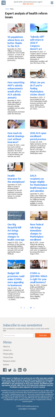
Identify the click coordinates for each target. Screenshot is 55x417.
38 (31, 307)
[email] (18, 335)
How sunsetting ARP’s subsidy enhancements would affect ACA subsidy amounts (16, 90)
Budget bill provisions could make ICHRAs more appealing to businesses (16, 279)
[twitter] (10, 370)
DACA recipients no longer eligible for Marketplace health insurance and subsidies (38, 183)
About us (6, 346)
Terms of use (8, 357)
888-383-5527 (28, 4)
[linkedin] (20, 370)
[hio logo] (4, 3)
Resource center (9, 361)
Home (7, 9)
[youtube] (15, 370)
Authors (6, 364)
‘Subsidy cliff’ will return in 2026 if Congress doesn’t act (37, 42)
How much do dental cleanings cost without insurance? (16, 137)
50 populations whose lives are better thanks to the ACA (16, 41)
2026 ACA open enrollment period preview (38, 136)
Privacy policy (8, 354)
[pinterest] (25, 370)
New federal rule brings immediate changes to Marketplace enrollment (36, 232)
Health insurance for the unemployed (16, 178)
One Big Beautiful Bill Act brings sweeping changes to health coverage (16, 232)
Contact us (7, 350)
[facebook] (5, 370)
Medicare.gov (40, 382)
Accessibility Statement (27, 409)
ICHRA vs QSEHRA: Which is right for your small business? (38, 277)
